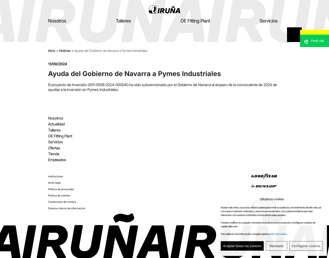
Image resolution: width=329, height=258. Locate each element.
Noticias (64, 51)
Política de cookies (59, 195)
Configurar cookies (306, 246)
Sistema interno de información (66, 208)
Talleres (123, 21)
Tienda (53, 154)
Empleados (57, 160)
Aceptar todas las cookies (242, 246)
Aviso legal (54, 182)
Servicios (269, 21)
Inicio (51, 51)
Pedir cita (318, 49)
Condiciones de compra (62, 201)
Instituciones (55, 176)
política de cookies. (278, 234)
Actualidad (56, 124)
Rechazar (277, 246)
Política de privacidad (61, 189)
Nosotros (57, 21)
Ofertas (54, 148)
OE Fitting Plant (195, 21)
